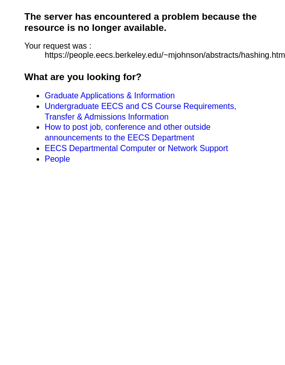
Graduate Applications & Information (110, 95)
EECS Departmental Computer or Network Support (136, 148)
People (57, 159)
